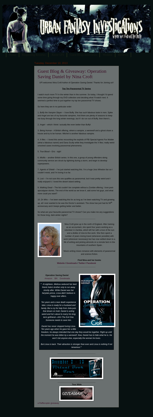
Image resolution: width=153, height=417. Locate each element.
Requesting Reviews (33, 54)
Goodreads (71, 263)
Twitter (82, 263)
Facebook (91, 263)
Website (61, 263)
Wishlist (107, 54)
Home (12, 54)
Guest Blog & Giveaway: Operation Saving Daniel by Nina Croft (72, 73)
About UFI (57, 54)
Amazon (48, 278)
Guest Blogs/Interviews (83, 54)
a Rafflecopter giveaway (48, 403)
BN (56, 278)
